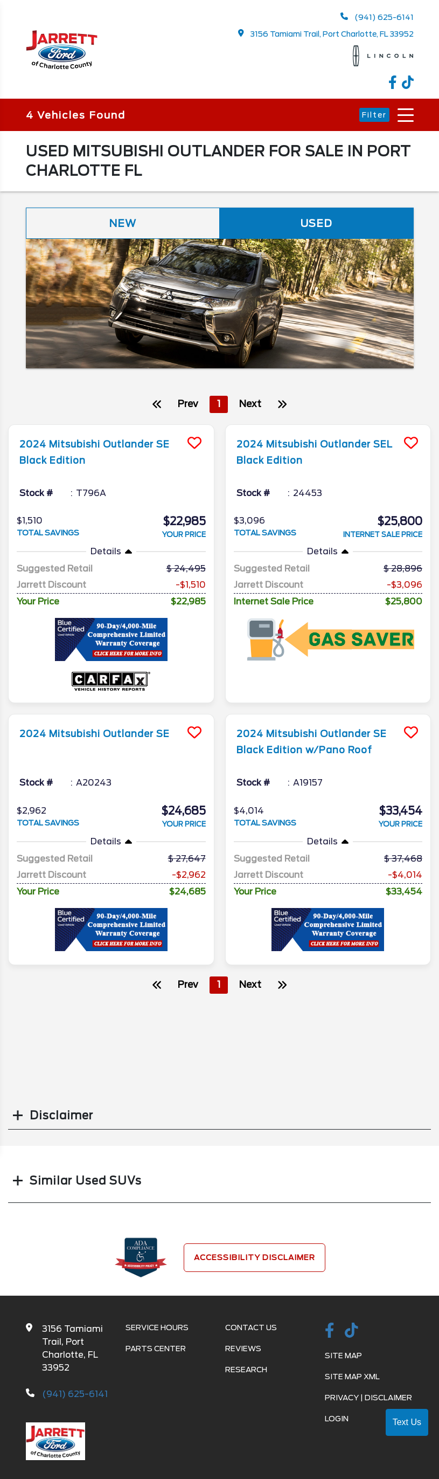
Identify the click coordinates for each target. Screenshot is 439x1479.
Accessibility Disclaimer (254, 1259)
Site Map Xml (352, 1379)
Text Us (407, 1422)
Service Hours (157, 1330)
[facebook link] (395, 83)
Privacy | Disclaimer (368, 1400)
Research (246, 1372)
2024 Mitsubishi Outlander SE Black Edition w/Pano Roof (315, 751)
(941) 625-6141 (377, 17)
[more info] (111, 428)
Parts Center (156, 1351)
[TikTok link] (408, 83)
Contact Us (251, 1330)
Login (337, 1421)
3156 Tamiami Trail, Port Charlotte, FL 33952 (326, 33)
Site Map (343, 1358)
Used (316, 224)
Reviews (243, 1351)
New (122, 224)
